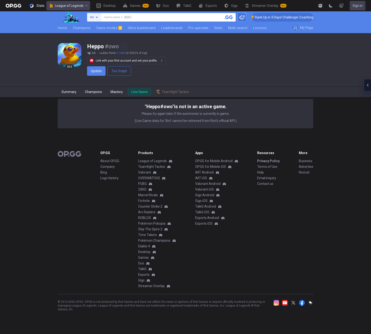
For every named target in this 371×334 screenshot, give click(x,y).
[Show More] (320, 5)
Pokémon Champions (154, 240)
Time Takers (147, 235)
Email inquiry (266, 178)
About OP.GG (109, 161)
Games (143, 257)
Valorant (144, 172)
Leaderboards (172, 28)
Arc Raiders (146, 212)
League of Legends (68, 6)
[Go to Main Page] (13, 5)
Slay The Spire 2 (150, 229)
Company (107, 167)
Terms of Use (267, 167)
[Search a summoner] (228, 17)
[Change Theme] (331, 5)
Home (62, 28)
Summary (69, 92)
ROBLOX (144, 218)
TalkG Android (205, 206)
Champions (82, 28)
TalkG (142, 269)
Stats (218, 28)
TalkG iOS (202, 212)
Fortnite (144, 201)
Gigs (141, 280)
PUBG (142, 184)
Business (305, 161)
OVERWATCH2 (149, 178)
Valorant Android (208, 184)
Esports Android (207, 218)
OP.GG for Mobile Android (214, 161)
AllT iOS (201, 178)
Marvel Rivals (148, 195)
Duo (141, 263)
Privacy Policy (268, 161)
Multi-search (237, 28)
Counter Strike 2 (150, 206)
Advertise (306, 167)
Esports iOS (203, 223)
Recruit (304, 172)
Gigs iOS (201, 201)
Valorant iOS (204, 189)
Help (260, 172)
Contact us (265, 184)
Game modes (109, 28)
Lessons (260, 28)
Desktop (144, 252)
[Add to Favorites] (124, 46)
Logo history (109, 178)
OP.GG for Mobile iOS (210, 167)
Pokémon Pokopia (151, 223)
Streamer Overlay (151, 286)
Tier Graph (119, 71)
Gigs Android (204, 195)
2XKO (142, 189)
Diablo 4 (144, 246)
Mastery (116, 92)
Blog (103, 172)
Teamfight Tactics (151, 167)
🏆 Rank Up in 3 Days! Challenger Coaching (287, 17)
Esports (144, 274)
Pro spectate (198, 28)
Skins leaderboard (141, 28)
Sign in (357, 6)
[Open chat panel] (367, 85)
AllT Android (204, 172)
